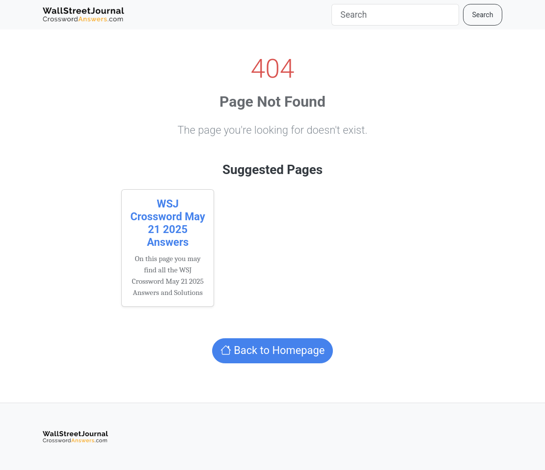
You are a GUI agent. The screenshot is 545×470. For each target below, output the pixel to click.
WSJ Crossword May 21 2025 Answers (167, 223)
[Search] (395, 15)
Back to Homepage (272, 350)
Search (482, 15)
